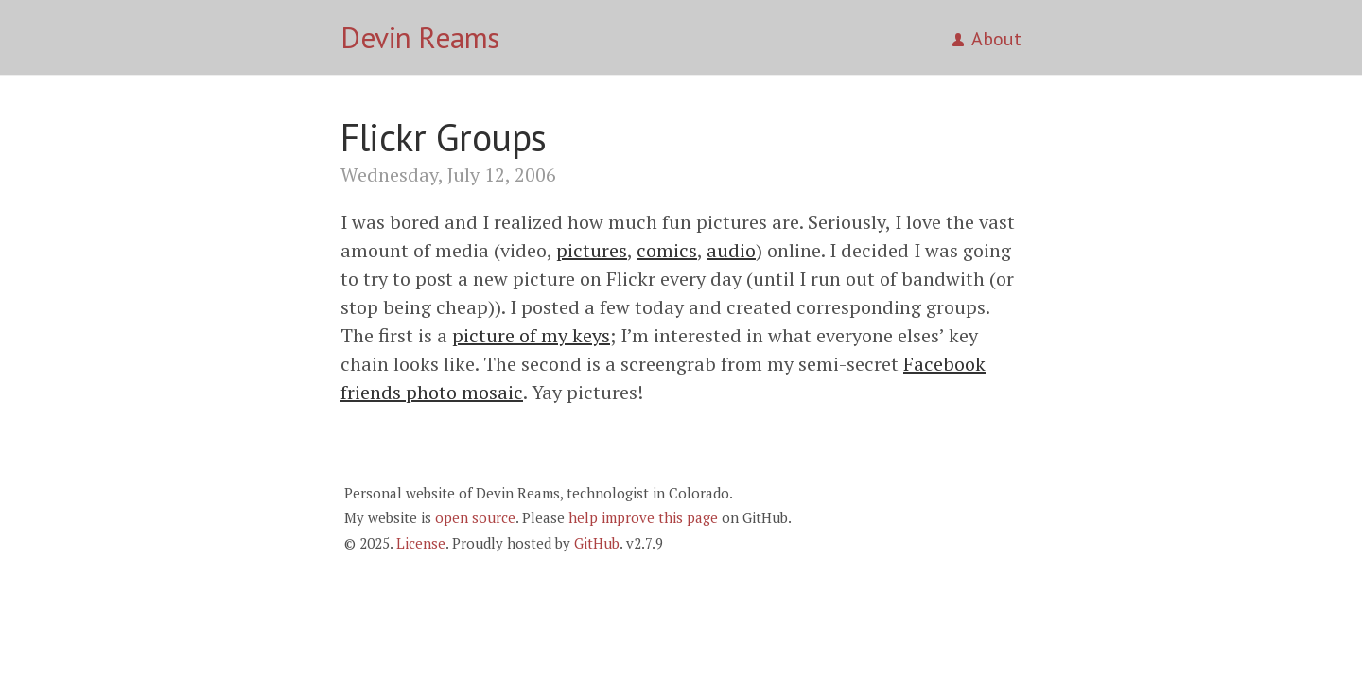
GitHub (597, 542)
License (420, 542)
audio (731, 250)
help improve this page (643, 517)
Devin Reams (419, 37)
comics (667, 250)
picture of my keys (531, 335)
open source (475, 517)
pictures (591, 250)
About (987, 38)
